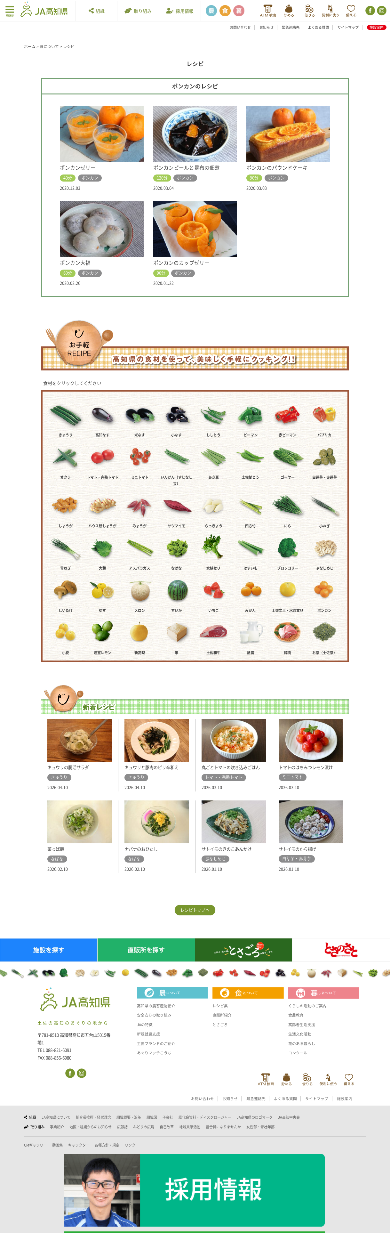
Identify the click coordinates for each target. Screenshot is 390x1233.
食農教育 (296, 1022)
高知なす (102, 435)
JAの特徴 (145, 1031)
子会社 (168, 1124)
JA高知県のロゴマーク (255, 1124)
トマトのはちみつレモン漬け (310, 767)
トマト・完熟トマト (102, 477)
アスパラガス (139, 568)
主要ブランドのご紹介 (158, 1050)
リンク (130, 1152)
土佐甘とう (250, 477)
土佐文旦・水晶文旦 (287, 610)
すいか (176, 610)
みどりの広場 (143, 1134)
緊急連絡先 (290, 27)
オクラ (65, 477)
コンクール (298, 1060)
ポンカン (324, 610)
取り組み (138, 10)
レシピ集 (220, 1012)
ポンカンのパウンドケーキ (279, 167)
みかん (250, 610)
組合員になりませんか (223, 1134)
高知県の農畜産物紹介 (158, 1012)
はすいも (250, 568)
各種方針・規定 (107, 1152)
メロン (139, 610)
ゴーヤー (288, 477)
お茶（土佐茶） (324, 652)
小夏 (65, 652)
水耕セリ (213, 568)
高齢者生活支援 (302, 1031)
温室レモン (102, 652)
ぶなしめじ (324, 568)
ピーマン (250, 435)
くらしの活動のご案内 (309, 1012)
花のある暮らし (302, 1050)
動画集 (57, 1152)
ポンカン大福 (76, 262)
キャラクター (78, 1152)
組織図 (152, 1124)
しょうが (66, 526)
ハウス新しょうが (102, 526)
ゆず (102, 610)
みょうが (139, 526)
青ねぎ (65, 568)
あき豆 (213, 477)
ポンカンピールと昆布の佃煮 (188, 167)
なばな (176, 568)
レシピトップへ (195, 917)
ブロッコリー (287, 568)
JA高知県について (56, 1124)
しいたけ (66, 610)
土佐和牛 (213, 652)
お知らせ (266, 27)
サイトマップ (348, 27)
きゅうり (66, 435)
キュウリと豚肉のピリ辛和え (155, 767)
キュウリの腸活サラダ (71, 767)
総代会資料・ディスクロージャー (205, 1124)
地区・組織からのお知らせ (90, 1134)
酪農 (250, 652)
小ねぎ (324, 526)
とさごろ (220, 1031)
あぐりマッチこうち (155, 1060)
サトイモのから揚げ (300, 855)
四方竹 (250, 526)
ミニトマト (139, 477)
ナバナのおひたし (143, 855)
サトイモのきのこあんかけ (230, 855)
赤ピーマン (287, 435)
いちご (213, 610)
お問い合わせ (240, 27)
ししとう (213, 435)
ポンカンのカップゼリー (183, 262)
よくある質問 (318, 27)
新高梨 (139, 652)
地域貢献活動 (189, 1134)
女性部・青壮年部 (260, 1134)
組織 (97, 10)
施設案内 (377, 27)
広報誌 (122, 1134)
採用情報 (180, 10)
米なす (139, 435)
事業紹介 (57, 1134)
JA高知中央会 (289, 1124)
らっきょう (213, 526)
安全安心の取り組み (155, 1022)
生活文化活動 (300, 1041)
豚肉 (287, 652)
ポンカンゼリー (79, 167)
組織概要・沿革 (128, 1124)
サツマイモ (176, 526)
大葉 (102, 568)
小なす (176, 435)
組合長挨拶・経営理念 (93, 1124)
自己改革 (167, 1134)
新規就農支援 (149, 1041)
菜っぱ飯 (57, 855)
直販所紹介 (222, 1022)
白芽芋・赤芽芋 (324, 477)
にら (287, 526)
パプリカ (324, 435)
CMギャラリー (35, 1152)
